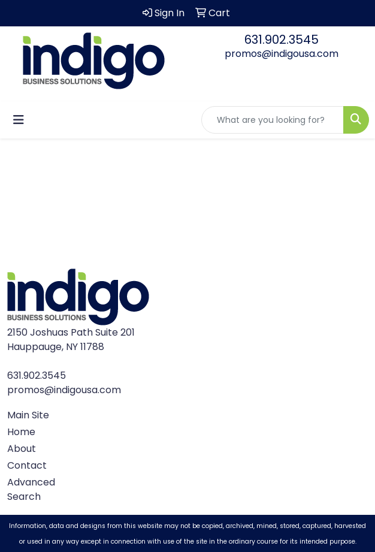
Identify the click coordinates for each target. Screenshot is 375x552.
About (21, 449)
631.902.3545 (281, 39)
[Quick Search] (272, 120)
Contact (27, 465)
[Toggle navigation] (18, 119)
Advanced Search (31, 489)
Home (21, 432)
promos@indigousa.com (281, 54)
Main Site (28, 415)
